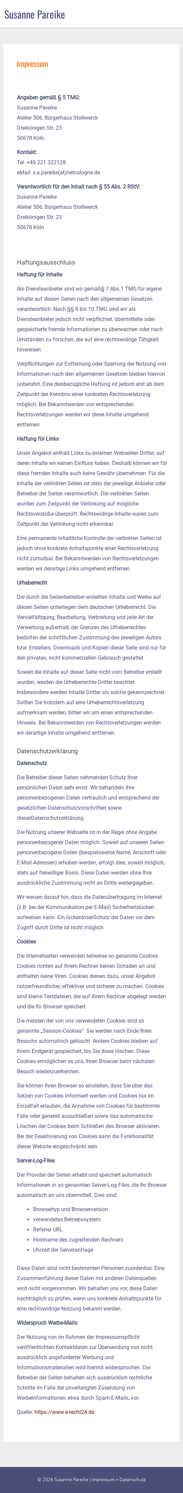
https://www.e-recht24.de (64, 1412)
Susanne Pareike (34, 14)
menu (168, 12)
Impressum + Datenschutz (119, 1479)
